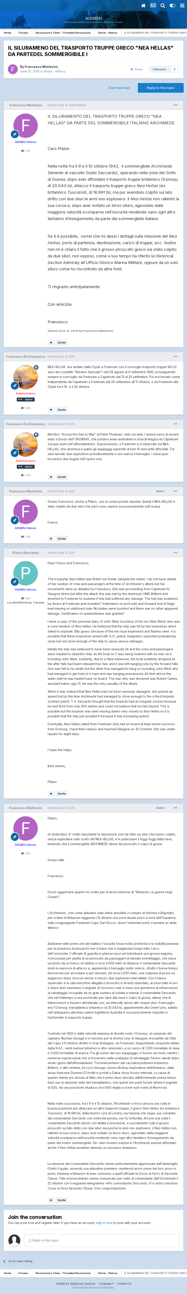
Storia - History (54, 71)
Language (106, 1283)
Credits (60, 1283)
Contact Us (124, 1283)
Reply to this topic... (44, 1240)
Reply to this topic (161, 88)
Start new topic (120, 88)
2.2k (25, 408)
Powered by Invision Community (93, 1287)
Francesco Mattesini (41, 67)
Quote (62, 342)
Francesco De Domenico (25, 356)
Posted (61, 105)
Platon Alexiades (25, 553)
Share (136, 69)
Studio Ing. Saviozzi (82, 1283)
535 (25, 598)
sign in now (104, 1223)
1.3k (25, 150)
